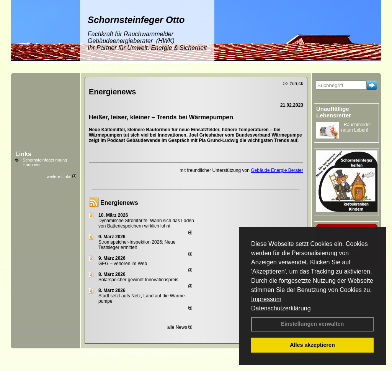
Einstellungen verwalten (312, 324)
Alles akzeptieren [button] (312, 345)
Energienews (119, 203)
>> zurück (293, 83)
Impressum (266, 299)
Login (90, 352)
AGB (206, 352)
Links (23, 154)
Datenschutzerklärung (281, 308)
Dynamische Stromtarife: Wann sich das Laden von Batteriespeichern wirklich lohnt (146, 223)
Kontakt (110, 352)
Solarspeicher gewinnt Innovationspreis (138, 279)
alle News (179, 327)
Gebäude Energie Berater (277, 170)
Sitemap (225, 352)
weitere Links (61, 176)
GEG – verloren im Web (122, 263)
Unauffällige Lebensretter (333, 112)
